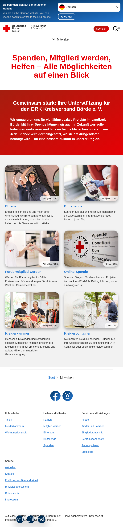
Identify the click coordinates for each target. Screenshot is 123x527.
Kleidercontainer (77, 333)
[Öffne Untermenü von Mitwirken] (61, 39)
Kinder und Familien (93, 426)
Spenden (101, 28)
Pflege (85, 419)
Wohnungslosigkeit (16, 432)
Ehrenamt (13, 206)
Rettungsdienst (90, 445)
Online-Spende (76, 271)
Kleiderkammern (18, 333)
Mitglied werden (52, 426)
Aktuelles (10, 467)
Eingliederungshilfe (92, 432)
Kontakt (9, 473)
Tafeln (8, 419)
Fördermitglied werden (23, 271)
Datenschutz (12, 493)
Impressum (11, 499)
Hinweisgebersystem (17, 486)
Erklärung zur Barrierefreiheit (21, 480)
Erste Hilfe (87, 451)
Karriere (48, 419)
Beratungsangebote (93, 439)
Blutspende (73, 206)
